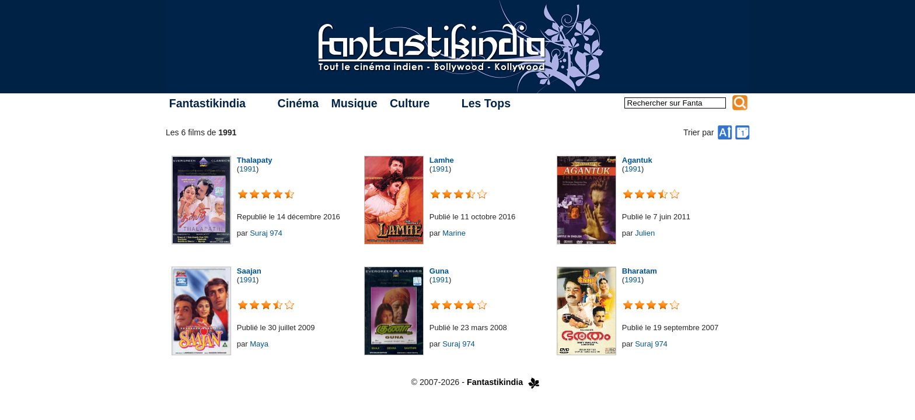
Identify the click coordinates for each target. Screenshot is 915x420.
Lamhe (441, 160)
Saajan (249, 271)
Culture (409, 103)
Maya (259, 344)
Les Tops (486, 103)
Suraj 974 (266, 233)
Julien (645, 233)
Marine (454, 233)
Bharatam (639, 271)
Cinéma (298, 103)
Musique (354, 103)
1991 (247, 168)
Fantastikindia (207, 103)
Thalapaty (255, 160)
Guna (439, 271)
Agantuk (637, 160)
